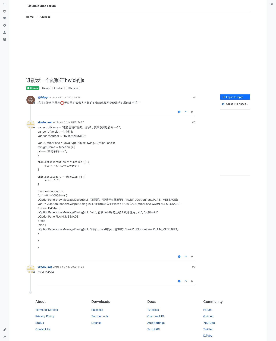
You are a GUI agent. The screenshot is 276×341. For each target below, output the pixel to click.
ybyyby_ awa (45, 122)
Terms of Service (46, 309)
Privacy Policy (44, 316)
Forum (207, 309)
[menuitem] (271, 4)
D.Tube (207, 335)
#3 (193, 266)
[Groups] (4, 39)
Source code (99, 316)
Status (39, 322)
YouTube (209, 322)
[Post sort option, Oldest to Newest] (235, 104)
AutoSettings (156, 322)
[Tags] (4, 18)
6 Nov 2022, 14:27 (74, 122)
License (96, 322)
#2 (193, 122)
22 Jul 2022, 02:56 (70, 97)
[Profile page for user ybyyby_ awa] (30, 124)
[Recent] (4, 11)
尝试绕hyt (43, 97)
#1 (194, 97)
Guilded (208, 316)
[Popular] (4, 25)
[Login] (271, 4)
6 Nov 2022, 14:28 (74, 266)
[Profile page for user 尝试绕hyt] (30, 100)
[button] (4, 330)
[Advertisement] (138, 48)
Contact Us (43, 329)
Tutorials (153, 309)
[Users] (4, 32)
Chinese (32, 88)
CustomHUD (155, 316)
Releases (97, 309)
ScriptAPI (153, 329)
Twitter (208, 329)
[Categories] (4, 4)
